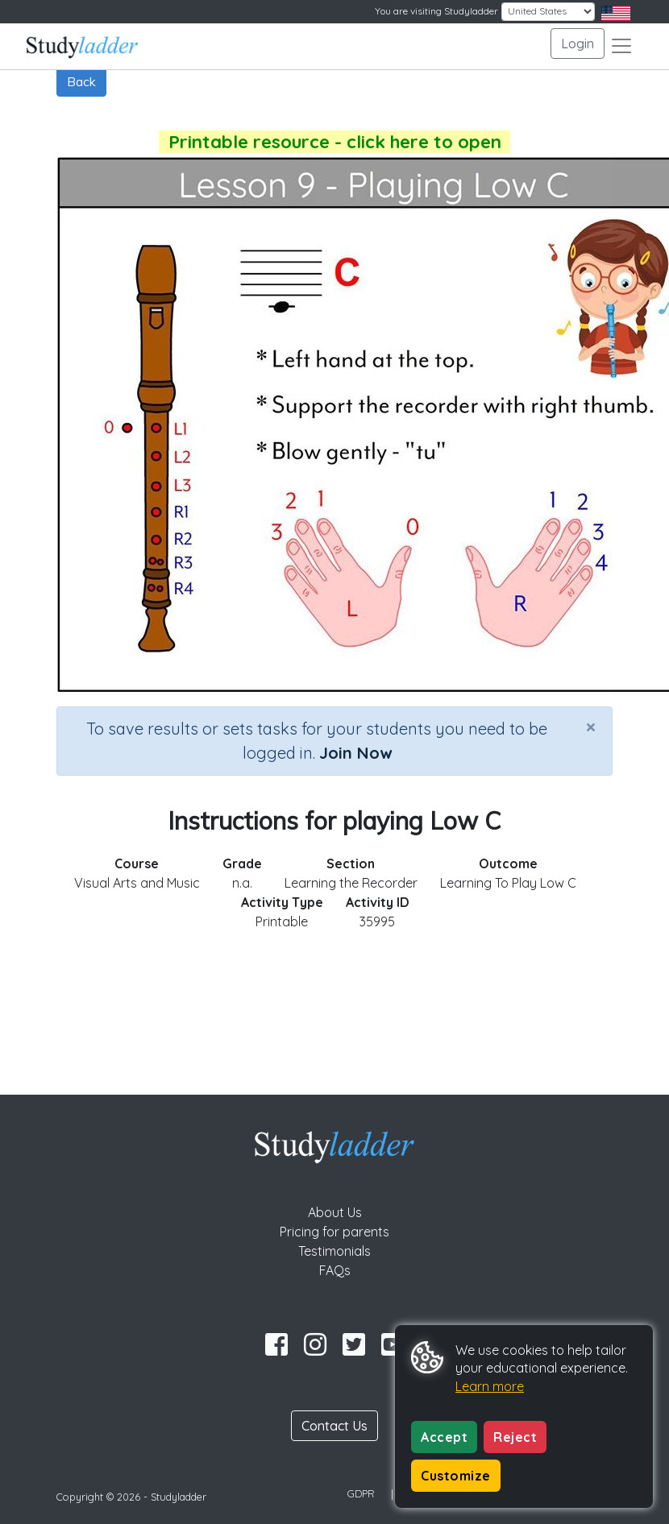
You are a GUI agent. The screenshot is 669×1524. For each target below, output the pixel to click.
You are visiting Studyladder (436, 11)
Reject (515, 1437)
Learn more (489, 1386)
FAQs (335, 1270)
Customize (456, 1476)
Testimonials (334, 1251)
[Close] (591, 726)
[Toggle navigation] (621, 46)
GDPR (361, 1493)
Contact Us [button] (334, 1426)
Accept (444, 1437)
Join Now (355, 753)
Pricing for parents (334, 1232)
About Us (335, 1212)
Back (81, 81)
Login (577, 43)
